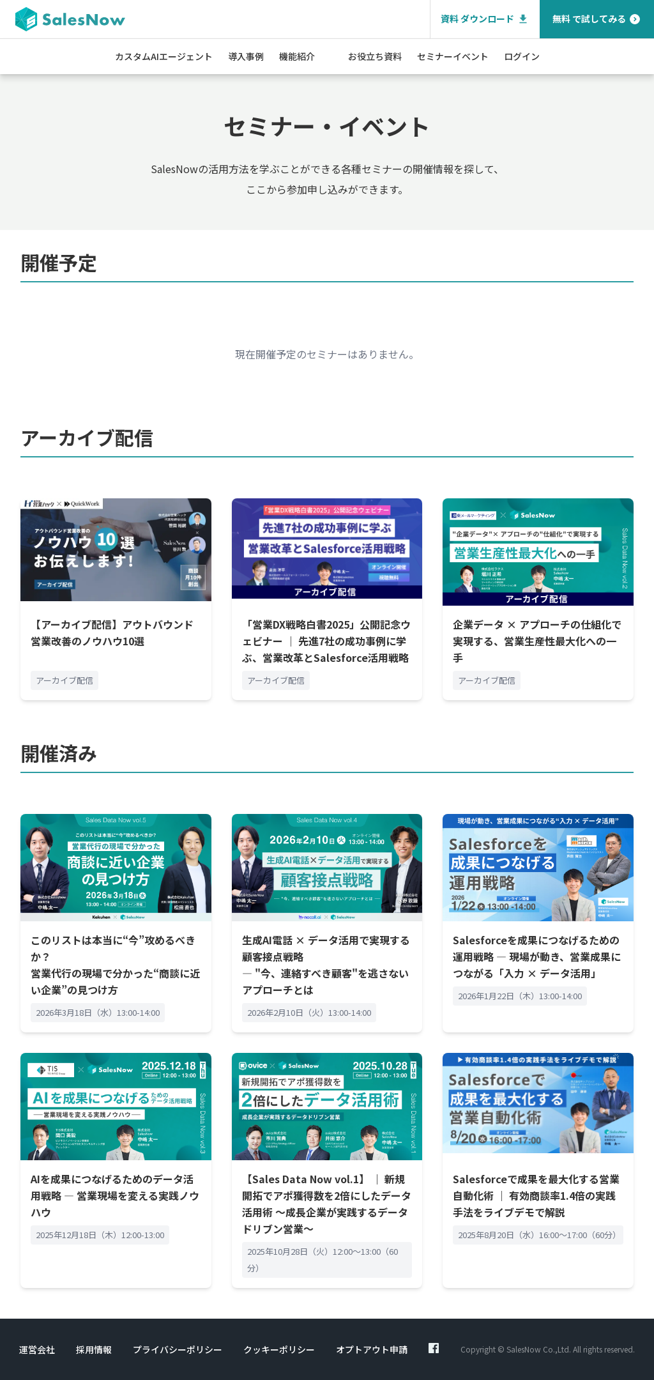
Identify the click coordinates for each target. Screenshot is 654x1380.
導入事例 (246, 56)
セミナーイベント (453, 56)
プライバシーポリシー (177, 1349)
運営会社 (37, 1349)
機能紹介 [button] (297, 56)
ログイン (522, 56)
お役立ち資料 (375, 56)
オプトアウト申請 (371, 1349)
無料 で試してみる (596, 19)
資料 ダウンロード (485, 19)
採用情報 (94, 1349)
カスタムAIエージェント (164, 56)
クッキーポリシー (279, 1349)
